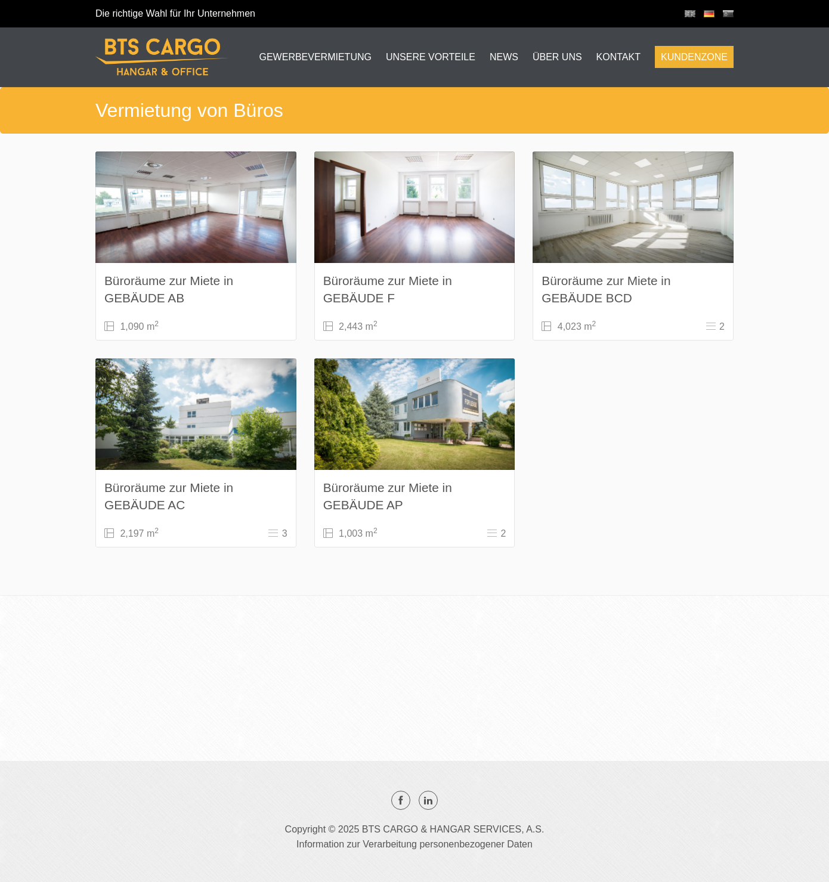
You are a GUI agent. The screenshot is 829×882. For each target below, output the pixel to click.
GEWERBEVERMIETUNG (315, 57)
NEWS (504, 57)
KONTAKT (618, 57)
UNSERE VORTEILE (430, 57)
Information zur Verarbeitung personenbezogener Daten (414, 844)
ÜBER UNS (557, 57)
